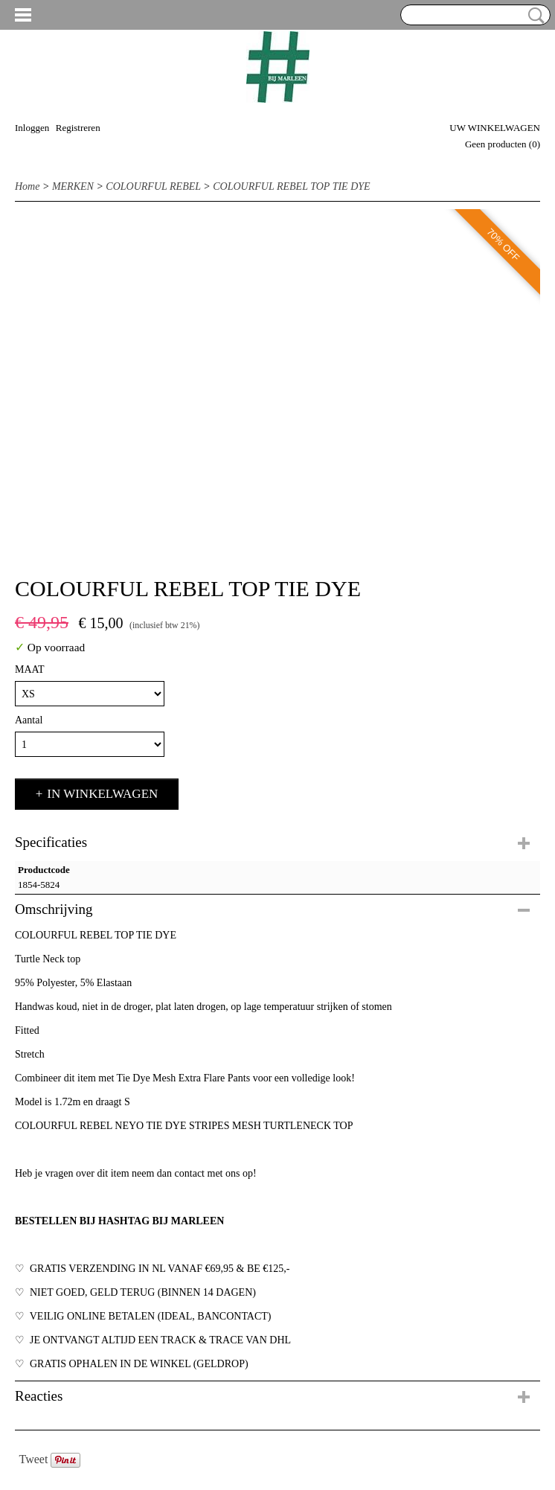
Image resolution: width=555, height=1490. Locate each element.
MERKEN (73, 186)
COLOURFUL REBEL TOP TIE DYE (291, 186)
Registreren (78, 127)
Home (27, 186)
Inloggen (32, 127)
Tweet (33, 1459)
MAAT (30, 669)
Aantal (28, 720)
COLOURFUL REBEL (153, 186)
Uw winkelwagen (494, 127)
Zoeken (533, 15)
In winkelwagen (102, 794)
